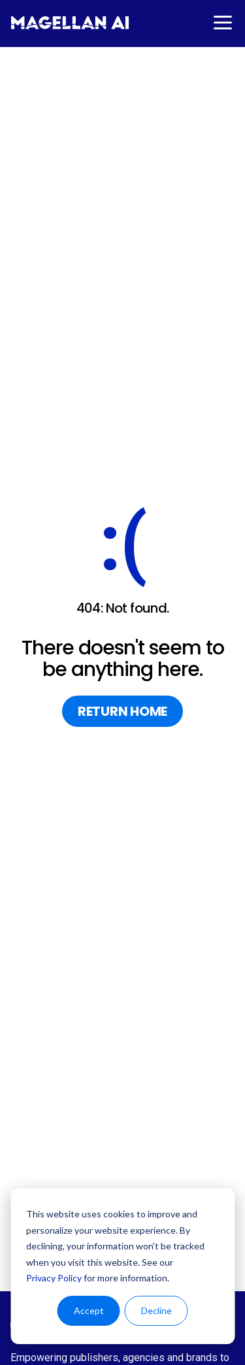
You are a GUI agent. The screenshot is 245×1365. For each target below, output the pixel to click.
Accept (89, 1310)
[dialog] (122, 1266)
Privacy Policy (54, 1277)
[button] (221, 22)
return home (122, 711)
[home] (69, 22)
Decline (156, 1310)
